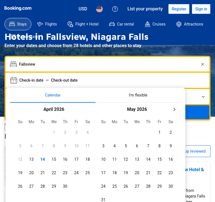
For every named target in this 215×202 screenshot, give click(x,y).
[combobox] (108, 52)
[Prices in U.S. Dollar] (83, 9)
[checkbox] (53, 120)
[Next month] (174, 97)
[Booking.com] (17, 8)
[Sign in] (201, 9)
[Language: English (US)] (99, 9)
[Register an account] (179, 9)
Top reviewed (194, 139)
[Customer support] (115, 9)
